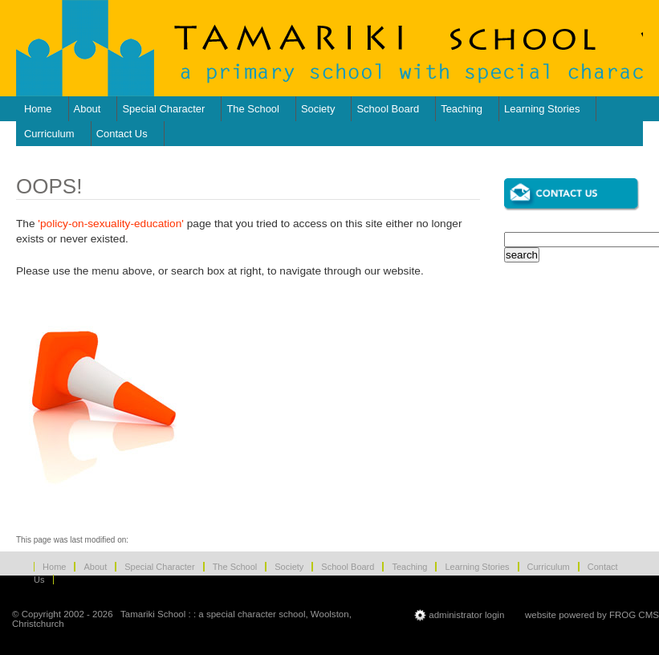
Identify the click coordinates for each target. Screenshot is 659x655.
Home (38, 109)
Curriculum (49, 134)
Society (318, 109)
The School (252, 109)
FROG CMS (634, 614)
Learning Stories (542, 109)
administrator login (466, 614)
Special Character (163, 109)
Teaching (461, 109)
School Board (387, 109)
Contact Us (122, 134)
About (87, 109)
